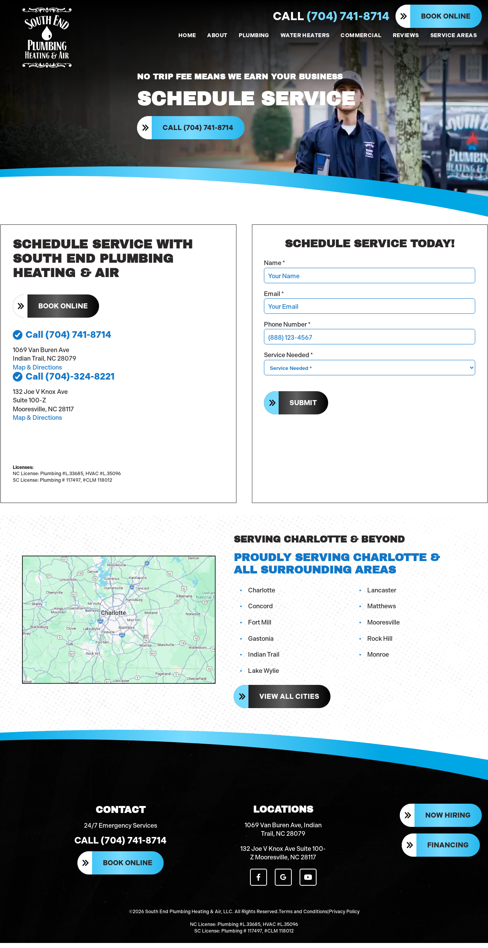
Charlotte (262, 593)
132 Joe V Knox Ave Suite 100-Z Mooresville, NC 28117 (283, 859)
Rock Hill (380, 641)
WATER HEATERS (305, 35)
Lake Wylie (264, 673)
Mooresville (384, 625)
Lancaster (382, 593)
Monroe (379, 657)
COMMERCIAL (361, 35)
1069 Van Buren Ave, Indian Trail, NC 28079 (283, 835)
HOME (187, 35)
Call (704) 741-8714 (198, 129)
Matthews (382, 609)
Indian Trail (264, 657)
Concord (261, 609)
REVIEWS (406, 35)
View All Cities (290, 699)
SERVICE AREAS (453, 35)
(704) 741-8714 (331, 16)
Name (275, 266)
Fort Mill (260, 625)
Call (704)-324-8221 (64, 380)
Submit (304, 406)
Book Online (446, 16)
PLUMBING (254, 35)
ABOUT (217, 35)
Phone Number (288, 327)
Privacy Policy (344, 917)
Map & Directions (37, 370)
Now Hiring (448, 822)
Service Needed (289, 358)
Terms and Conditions (303, 917)
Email (275, 297)
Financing (448, 851)
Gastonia (261, 641)
